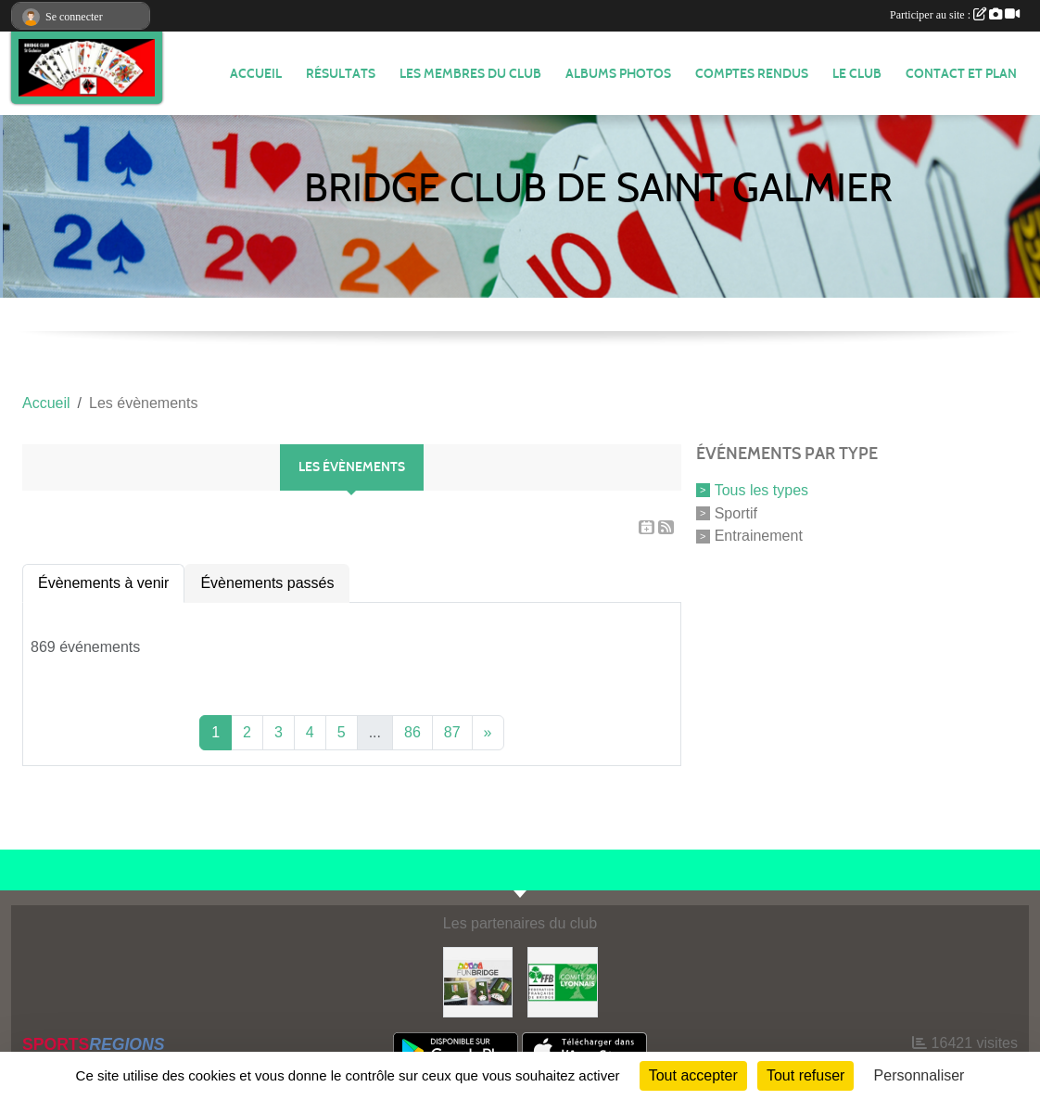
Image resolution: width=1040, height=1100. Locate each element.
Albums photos (618, 74)
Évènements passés (267, 583)
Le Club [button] (856, 74)
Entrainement (759, 536)
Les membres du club (470, 74)
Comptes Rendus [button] (751, 74)
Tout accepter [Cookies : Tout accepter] (693, 1075)
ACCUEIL (256, 74)
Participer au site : (955, 14)
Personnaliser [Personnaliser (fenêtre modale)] (919, 1075)
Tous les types (761, 490)
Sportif (736, 512)
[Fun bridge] (478, 981)
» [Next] (488, 732)
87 (452, 732)
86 (412, 732)
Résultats (340, 74)
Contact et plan (961, 74)
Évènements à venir (103, 583)
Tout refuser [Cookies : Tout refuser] (805, 1075)
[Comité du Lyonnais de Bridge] (562, 981)
